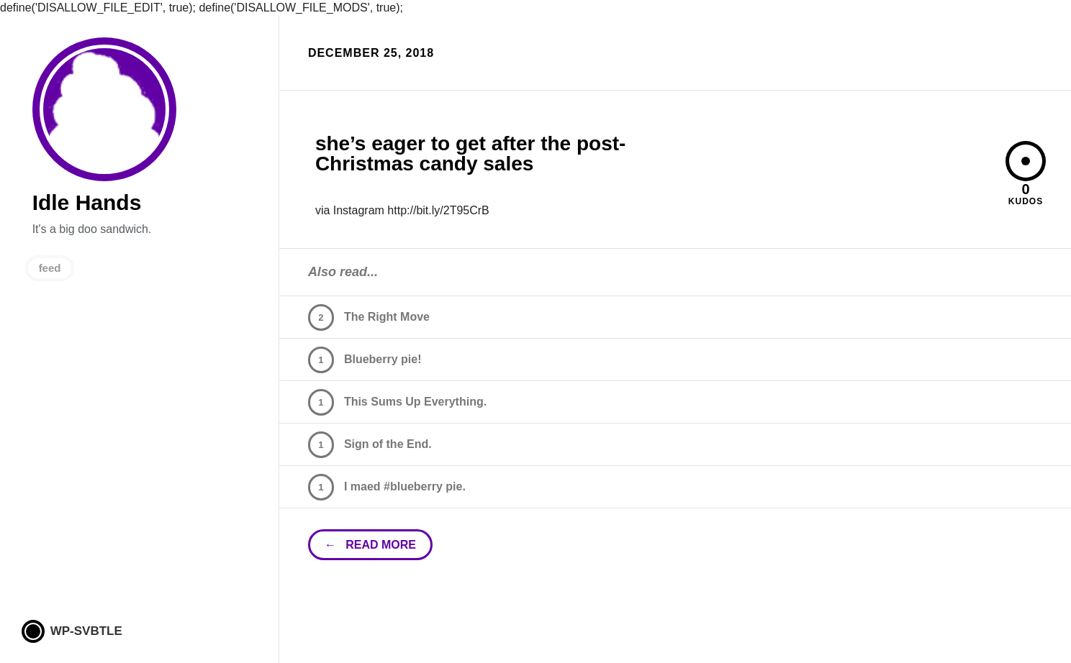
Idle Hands (104, 109)
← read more (370, 545)
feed (50, 268)
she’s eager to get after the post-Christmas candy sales (470, 153)
